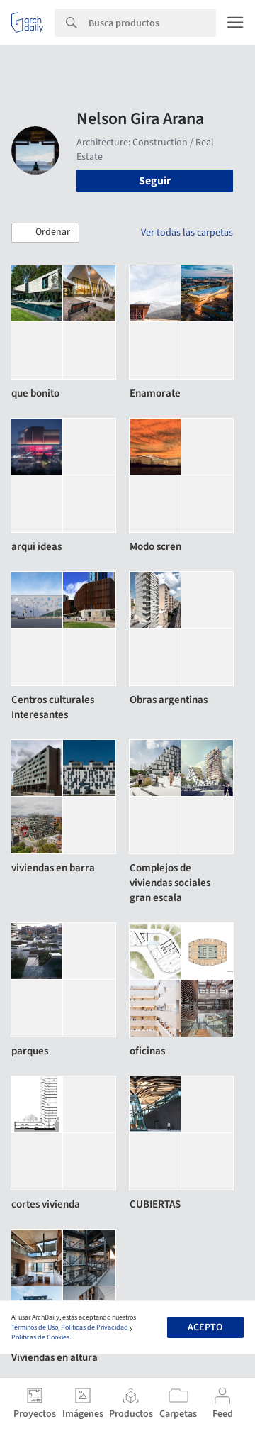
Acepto (205, 1327)
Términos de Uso (34, 1327)
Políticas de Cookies (40, 1337)
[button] (45, 233)
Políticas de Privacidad (94, 1327)
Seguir (155, 181)
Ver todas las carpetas (187, 233)
